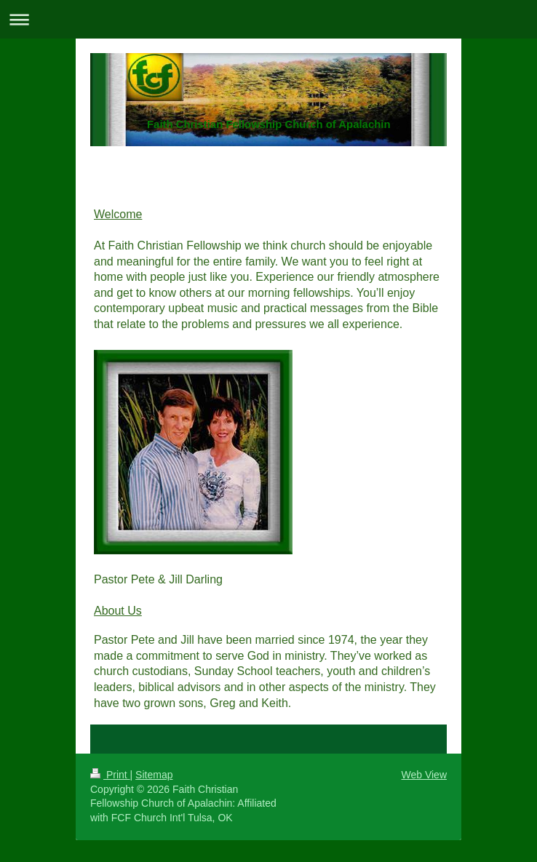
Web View (424, 775)
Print (110, 775)
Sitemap (153, 775)
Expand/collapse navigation (268, 19)
